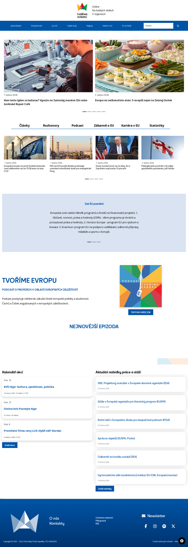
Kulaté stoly (72, 25)
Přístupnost (101, 520)
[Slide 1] (85, 111)
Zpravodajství (16, 25)
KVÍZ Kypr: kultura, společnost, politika (29, 387)
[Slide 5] (103, 111)
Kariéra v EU (107, 25)
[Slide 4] (99, 111)
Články (24, 125)
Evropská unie (36, 25)
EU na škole (126, 25)
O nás (54, 518)
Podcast (77, 125)
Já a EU (55, 25)
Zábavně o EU (104, 125)
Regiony (89, 25)
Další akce (10, 445)
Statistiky (157, 125)
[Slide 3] (94, 111)
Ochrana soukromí (104, 517)
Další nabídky (104, 488)
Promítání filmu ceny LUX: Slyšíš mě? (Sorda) (32, 430)
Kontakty (56, 523)
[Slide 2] (89, 111)
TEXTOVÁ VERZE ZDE (141, 312)
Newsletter (153, 515)
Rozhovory (51, 125)
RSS (97, 523)
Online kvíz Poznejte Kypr (20, 409)
